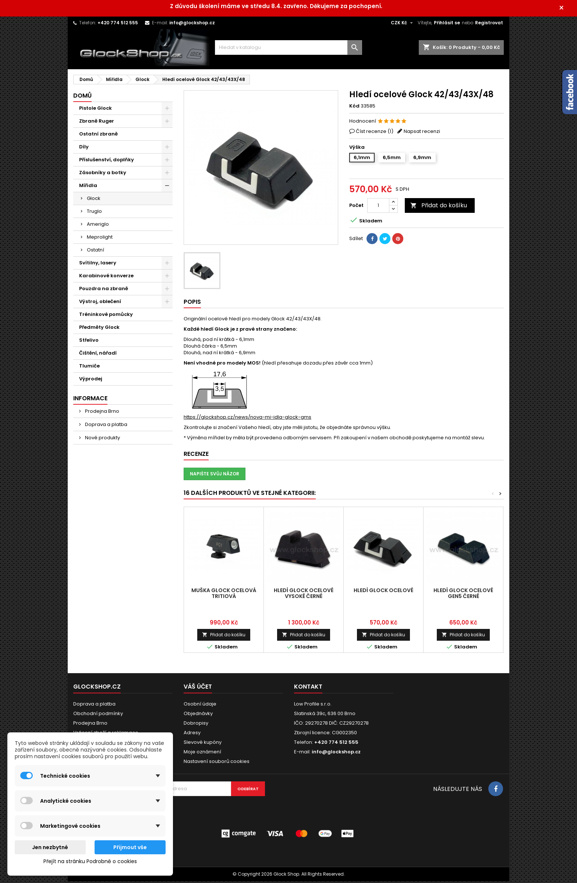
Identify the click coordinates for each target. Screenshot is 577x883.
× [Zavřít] (566, 9)
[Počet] (378, 207)
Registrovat (489, 24)
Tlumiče (89, 367)
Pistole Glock (95, 109)
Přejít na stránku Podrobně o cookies (90, 861)
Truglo (94, 213)
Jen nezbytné (50, 847)
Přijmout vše (130, 847)
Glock (93, 200)
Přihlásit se (447, 24)
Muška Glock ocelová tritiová (223, 595)
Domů (82, 97)
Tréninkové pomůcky (106, 316)
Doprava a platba (105, 426)
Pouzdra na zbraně (103, 290)
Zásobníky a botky (102, 174)
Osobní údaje (200, 705)
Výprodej (90, 380)
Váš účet (198, 688)
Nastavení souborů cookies (216, 763)
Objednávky (198, 715)
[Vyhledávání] (288, 49)
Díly (84, 148)
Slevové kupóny (203, 743)
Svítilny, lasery (97, 264)
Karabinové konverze (106, 277)
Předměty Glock (99, 329)
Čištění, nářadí (98, 354)
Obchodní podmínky (98, 715)
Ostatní (95, 251)
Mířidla (88, 187)
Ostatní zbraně (98, 135)
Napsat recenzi (422, 133)
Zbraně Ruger (96, 122)
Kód (354, 108)
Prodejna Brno (101, 412)
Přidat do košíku (438, 207)
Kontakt (308, 688)
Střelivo (89, 341)
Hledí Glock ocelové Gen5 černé (463, 595)
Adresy (192, 734)
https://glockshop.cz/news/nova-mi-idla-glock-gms (247, 418)
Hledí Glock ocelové (383, 592)
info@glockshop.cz (192, 24)
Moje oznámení (202, 753)
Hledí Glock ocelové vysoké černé (303, 595)
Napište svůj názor (214, 475)
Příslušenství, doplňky (106, 161)
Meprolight (100, 238)
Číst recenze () (374, 133)
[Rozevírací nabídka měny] (403, 24)
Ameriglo (98, 225)
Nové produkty (102, 439)
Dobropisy (196, 724)
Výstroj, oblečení (100, 303)
